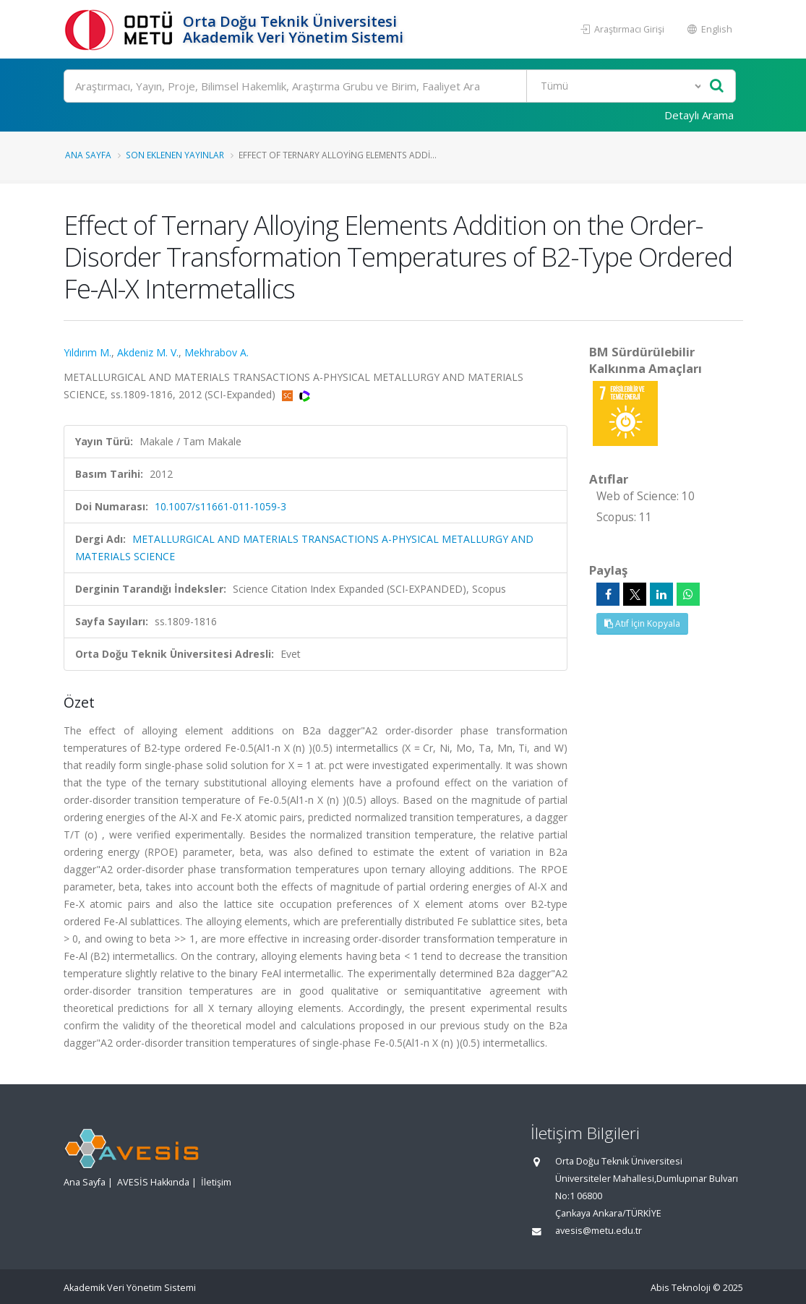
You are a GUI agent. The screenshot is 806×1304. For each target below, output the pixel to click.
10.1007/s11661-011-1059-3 (220, 506)
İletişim (216, 1182)
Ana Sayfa (88, 154)
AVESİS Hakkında (153, 1182)
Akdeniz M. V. (148, 352)
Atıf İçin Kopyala (642, 623)
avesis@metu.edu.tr (598, 1230)
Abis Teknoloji (681, 1288)
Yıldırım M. (87, 352)
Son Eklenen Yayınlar (175, 154)
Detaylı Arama (699, 115)
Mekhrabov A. (216, 352)
